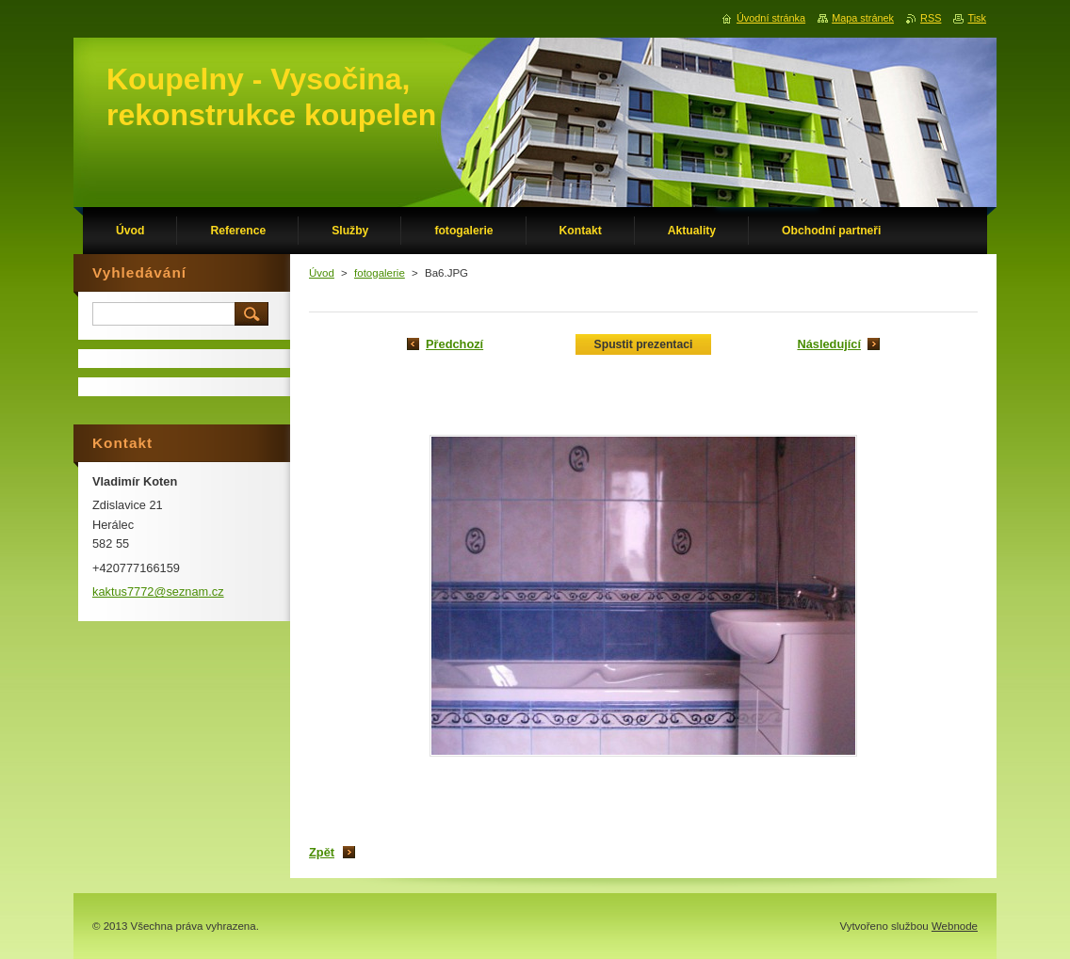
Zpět (321, 852)
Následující (829, 344)
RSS (930, 18)
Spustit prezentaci (643, 344)
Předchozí (454, 344)
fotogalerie (379, 273)
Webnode (955, 926)
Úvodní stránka (771, 18)
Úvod (321, 273)
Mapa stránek (863, 18)
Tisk (976, 18)
